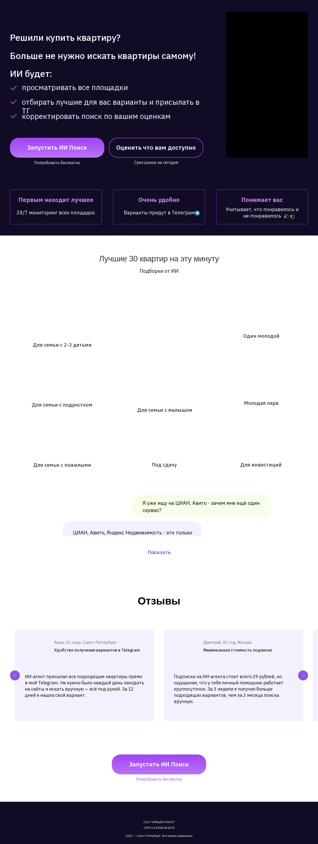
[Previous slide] (15, 675)
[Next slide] (303, 675)
